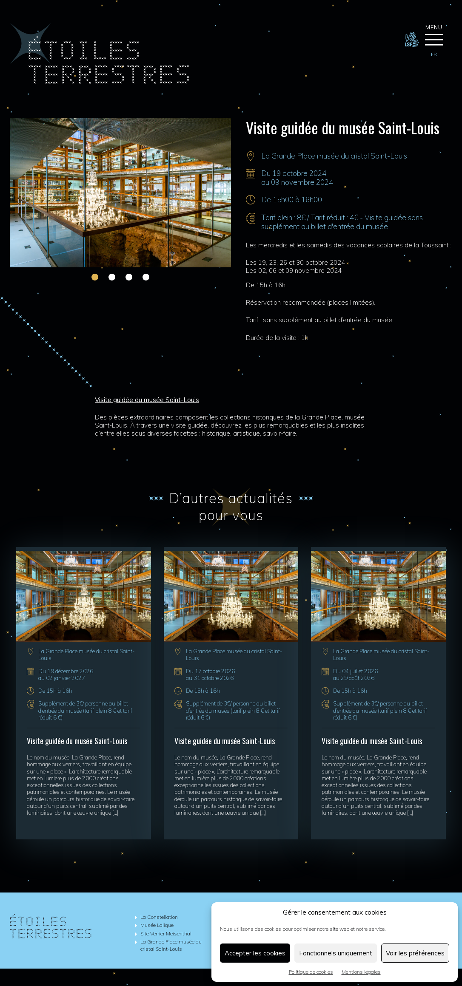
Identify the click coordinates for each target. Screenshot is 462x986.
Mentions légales (361, 972)
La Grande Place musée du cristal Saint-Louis (334, 155)
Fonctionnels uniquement (335, 953)
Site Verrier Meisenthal (165, 933)
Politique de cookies (311, 972)
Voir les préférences (415, 953)
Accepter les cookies (255, 953)
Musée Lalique (157, 925)
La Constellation (159, 917)
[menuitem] (434, 55)
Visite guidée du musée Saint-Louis (77, 740)
